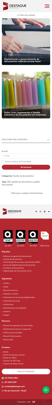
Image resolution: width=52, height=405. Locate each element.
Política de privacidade (12, 333)
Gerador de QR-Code (11, 361)
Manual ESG (8, 340)
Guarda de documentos (12, 259)
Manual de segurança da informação (18, 325)
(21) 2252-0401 (9, 382)
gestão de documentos (22, 182)
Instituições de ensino (11, 301)
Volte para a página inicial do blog (26, 193)
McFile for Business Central (14, 355)
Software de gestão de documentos (17, 256)
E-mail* (26, 154)
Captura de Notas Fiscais (13, 364)
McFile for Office (10, 358)
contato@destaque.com (13, 386)
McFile (5, 352)
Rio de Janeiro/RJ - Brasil (14, 391)
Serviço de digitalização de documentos (19, 265)
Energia (6, 315)
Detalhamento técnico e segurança (17, 329)
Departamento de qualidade (14, 308)
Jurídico (6, 283)
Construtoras (8, 304)
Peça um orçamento (26, 371)
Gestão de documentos (23, 176)
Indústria (6, 311)
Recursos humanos (10, 290)
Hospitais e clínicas (10, 294)
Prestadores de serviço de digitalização (19, 297)
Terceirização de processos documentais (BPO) (21, 262)
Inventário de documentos (13, 268)
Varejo (5, 287)
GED (9, 182)
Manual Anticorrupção (12, 336)
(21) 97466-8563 (10, 378)
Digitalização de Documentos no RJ (17, 271)
